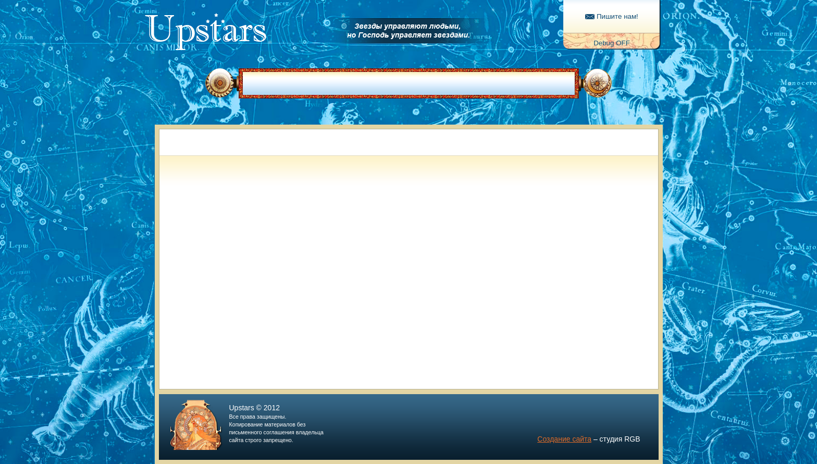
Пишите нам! (611, 16)
